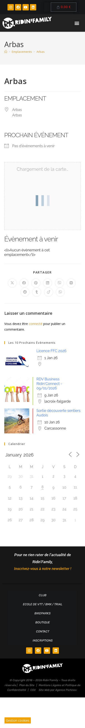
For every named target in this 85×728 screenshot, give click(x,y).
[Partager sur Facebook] (24, 283)
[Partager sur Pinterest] (35, 283)
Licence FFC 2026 (51, 351)
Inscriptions (43, 640)
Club (42, 595)
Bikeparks (42, 613)
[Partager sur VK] (71, 283)
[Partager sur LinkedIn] (47, 283)
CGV (33, 690)
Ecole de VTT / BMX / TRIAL (42, 604)
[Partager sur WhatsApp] (60, 292)
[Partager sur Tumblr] (36, 292)
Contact (42, 631)
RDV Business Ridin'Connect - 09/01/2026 (49, 383)
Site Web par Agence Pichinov (58, 690)
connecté (35, 324)
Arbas (40, 52)
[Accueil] (5, 52)
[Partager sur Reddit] (24, 292)
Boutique (42, 622)
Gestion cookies (17, 720)
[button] (76, 23)
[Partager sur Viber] (59, 283)
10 (64, 487)
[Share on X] (12, 283)
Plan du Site (26, 685)
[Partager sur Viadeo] (48, 292)
